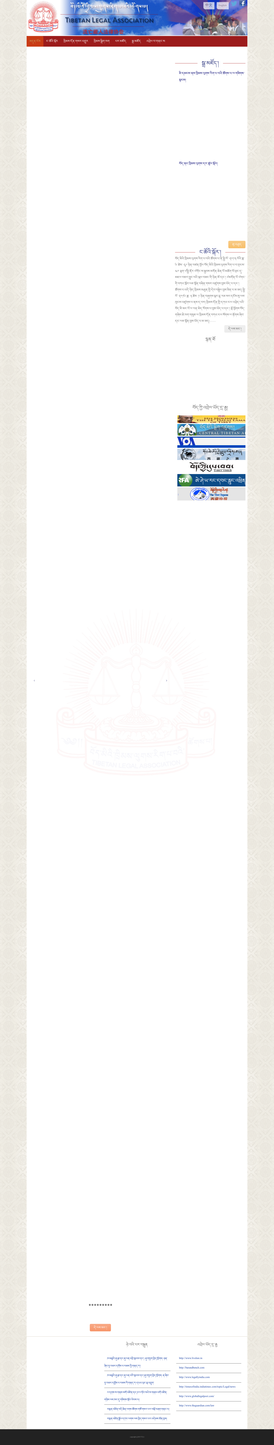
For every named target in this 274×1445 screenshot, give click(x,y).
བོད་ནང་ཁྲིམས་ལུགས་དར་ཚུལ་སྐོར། (198, 163)
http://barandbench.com (191, 1368)
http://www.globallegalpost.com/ (196, 1397)
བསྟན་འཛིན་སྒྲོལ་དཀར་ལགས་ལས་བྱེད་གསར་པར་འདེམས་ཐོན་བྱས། (137, 1419)
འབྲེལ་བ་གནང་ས (156, 41)
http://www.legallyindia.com (194, 1378)
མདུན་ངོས (35, 41)
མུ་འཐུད (236, 244)
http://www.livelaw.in (190, 1358)
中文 (209, 5)
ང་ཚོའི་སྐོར (52, 41)
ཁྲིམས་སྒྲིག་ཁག (102, 41)
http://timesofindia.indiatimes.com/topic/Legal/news (207, 1387)
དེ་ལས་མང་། (100, 1327)
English (223, 5)
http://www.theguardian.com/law (196, 1406)
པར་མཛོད (120, 41)
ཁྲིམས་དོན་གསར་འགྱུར (76, 41)
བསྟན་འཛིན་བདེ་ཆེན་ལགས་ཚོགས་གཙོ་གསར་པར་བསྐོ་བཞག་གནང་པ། (138, 1409)
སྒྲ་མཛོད (136, 41)
